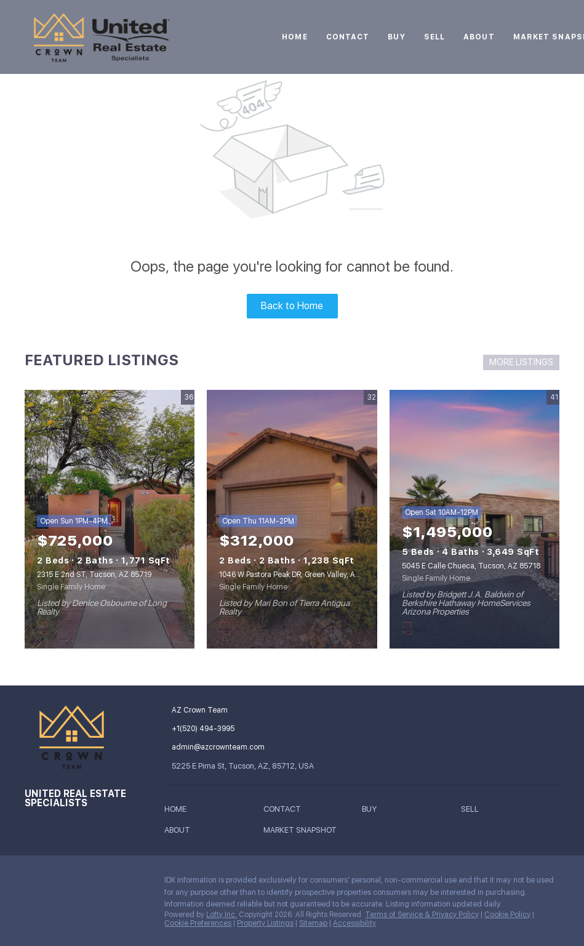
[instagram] (34, 883)
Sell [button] (434, 37)
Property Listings (265, 923)
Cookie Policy (507, 914)
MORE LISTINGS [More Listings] (521, 362)
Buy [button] (396, 37)
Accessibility (354, 923)
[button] (178, 811)
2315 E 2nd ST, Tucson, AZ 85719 (94, 574)
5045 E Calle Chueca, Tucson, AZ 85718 (471, 566)
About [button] (479, 37)
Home (294, 37)
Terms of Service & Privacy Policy (422, 914)
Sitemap (313, 923)
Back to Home (292, 306)
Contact (348, 37)
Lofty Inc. (221, 914)
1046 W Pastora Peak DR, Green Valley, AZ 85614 (301, 574)
